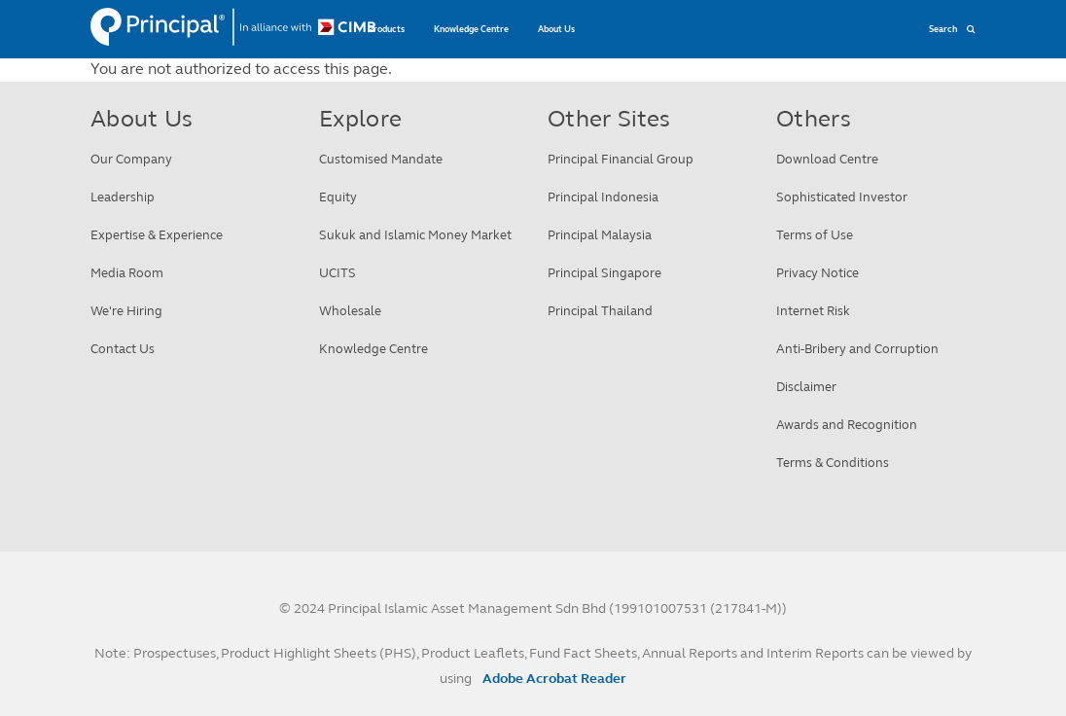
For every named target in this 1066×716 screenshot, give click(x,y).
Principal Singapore (604, 273)
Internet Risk (813, 311)
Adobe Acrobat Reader (554, 678)
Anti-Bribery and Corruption (857, 349)
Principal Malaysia (600, 235)
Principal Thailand (600, 311)
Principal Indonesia (603, 197)
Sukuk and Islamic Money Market (415, 235)
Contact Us (122, 349)
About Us (556, 29)
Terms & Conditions (832, 463)
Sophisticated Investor (841, 197)
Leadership (122, 197)
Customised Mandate (381, 159)
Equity (338, 197)
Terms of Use (814, 235)
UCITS (337, 273)
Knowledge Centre (471, 29)
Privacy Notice (817, 273)
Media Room (126, 273)
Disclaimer (806, 387)
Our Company (131, 159)
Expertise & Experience (156, 235)
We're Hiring (126, 311)
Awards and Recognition (846, 425)
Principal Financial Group (620, 159)
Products (386, 29)
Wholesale (350, 311)
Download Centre (827, 159)
